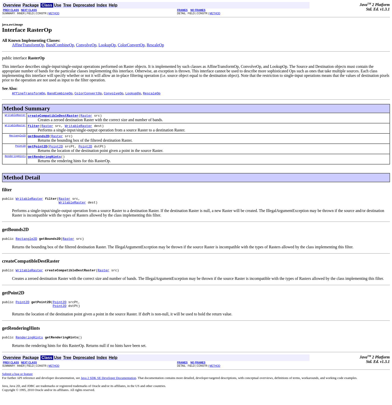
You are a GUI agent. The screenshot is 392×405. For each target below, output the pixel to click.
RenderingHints (15, 159)
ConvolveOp (86, 45)
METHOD (53, 13)
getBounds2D (38, 138)
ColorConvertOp (131, 45)
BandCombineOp (60, 45)
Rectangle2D (17, 137)
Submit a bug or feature (17, 383)
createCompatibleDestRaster (53, 116)
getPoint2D (37, 149)
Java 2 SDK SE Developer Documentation (108, 387)
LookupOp (107, 45)
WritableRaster (15, 115)
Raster (86, 116)
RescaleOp (155, 45)
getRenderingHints (44, 160)
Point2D (20, 148)
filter (34, 127)
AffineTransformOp (28, 45)
